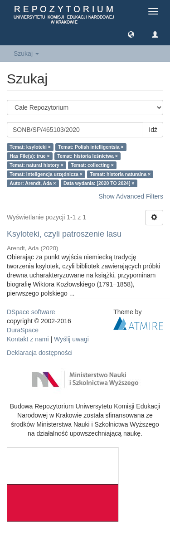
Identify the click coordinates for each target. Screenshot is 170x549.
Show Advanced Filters (131, 196)
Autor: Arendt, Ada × (33, 183)
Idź (153, 129)
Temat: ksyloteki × (30, 147)
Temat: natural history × (36, 165)
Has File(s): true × (29, 156)
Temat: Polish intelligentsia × (90, 147)
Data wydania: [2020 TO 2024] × (99, 183)
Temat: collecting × (92, 165)
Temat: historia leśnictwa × (87, 156)
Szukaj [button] (26, 53)
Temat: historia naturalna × (120, 174)
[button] (131, 34)
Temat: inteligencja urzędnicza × (46, 174)
